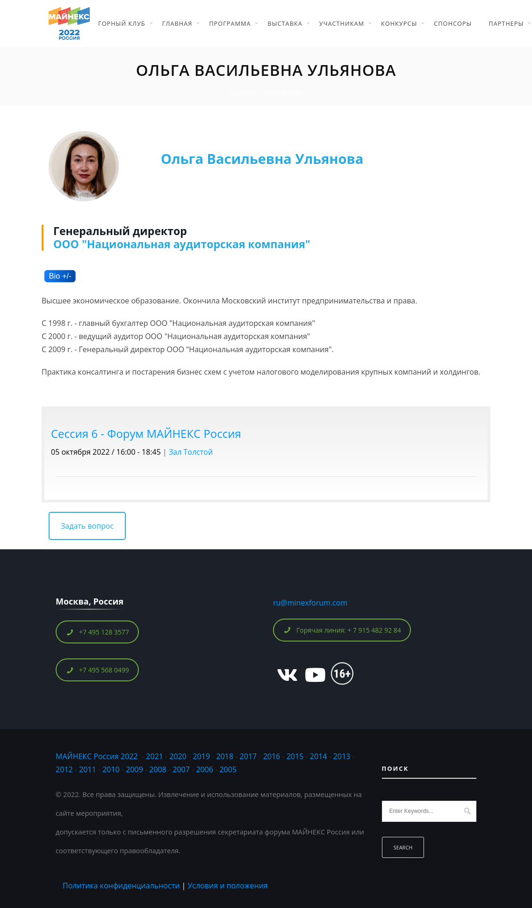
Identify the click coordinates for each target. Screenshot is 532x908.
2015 (295, 756)
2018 (226, 756)
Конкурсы (399, 23)
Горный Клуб (121, 23)
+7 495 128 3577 (97, 631)
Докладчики (281, 92)
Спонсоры (453, 23)
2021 (154, 756)
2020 (178, 756)
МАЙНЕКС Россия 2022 (97, 756)
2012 (64, 769)
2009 (134, 769)
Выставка (285, 23)
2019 (201, 756)
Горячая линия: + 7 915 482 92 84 (342, 630)
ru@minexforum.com (310, 603)
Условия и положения (227, 885)
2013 (342, 756)
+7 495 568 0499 (97, 669)
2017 (248, 756)
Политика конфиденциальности (121, 885)
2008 (157, 769)
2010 (111, 769)
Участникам (341, 23)
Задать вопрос (87, 526)
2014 (318, 756)
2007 (181, 769)
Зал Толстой (191, 452)
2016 (271, 756)
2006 (204, 769)
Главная (177, 23)
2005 (228, 769)
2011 (87, 769)
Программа (230, 23)
